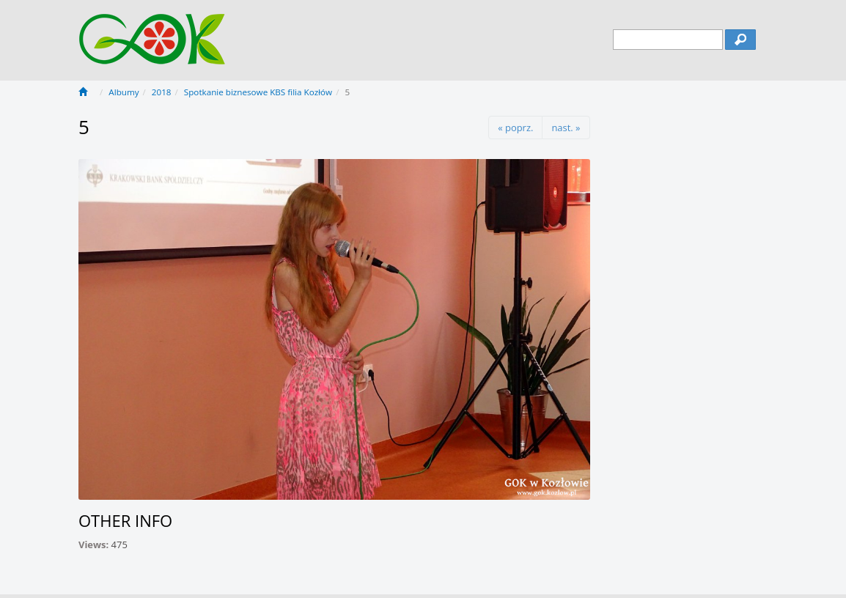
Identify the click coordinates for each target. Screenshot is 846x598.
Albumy (123, 91)
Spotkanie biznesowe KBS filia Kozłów (258, 91)
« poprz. (515, 127)
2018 (162, 91)
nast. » (565, 127)
